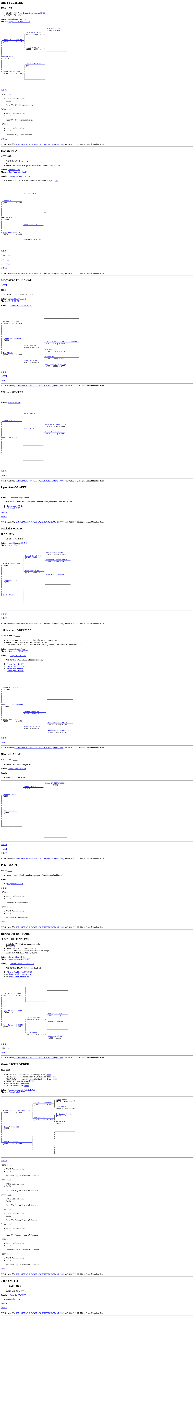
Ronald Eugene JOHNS (17, 589)
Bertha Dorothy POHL (13, 1096)
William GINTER (11, 478)
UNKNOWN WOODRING (21, 328)
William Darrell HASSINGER (22, 1044)
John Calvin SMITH (15, 1403)
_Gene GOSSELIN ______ (33, 244)
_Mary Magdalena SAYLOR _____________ (61, 398)
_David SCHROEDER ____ (65, 1191)
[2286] (54, 1169)
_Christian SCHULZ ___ (65, 1209)
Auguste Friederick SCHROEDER (21, 1182)
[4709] (60, 956)
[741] (57, 177)
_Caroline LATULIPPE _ (33, 261)
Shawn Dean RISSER (15, 721)
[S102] (9, 106)
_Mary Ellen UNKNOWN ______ (58, 625)
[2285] (26, 1175)
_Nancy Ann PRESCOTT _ (12, 785)
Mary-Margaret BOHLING (19, 1040)
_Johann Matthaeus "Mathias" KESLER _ (61, 371)
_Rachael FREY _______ (33, 467)
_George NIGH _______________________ (61, 389)
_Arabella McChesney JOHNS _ (60, 799)
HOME (4, 150)
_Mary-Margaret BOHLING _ (13, 1114)
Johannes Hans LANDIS (16, 846)
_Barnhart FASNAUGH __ (12, 347)
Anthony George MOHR (20, 543)
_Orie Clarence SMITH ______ (60, 790)
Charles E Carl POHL (16, 1037)
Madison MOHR (13, 554)
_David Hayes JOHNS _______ (58, 598)
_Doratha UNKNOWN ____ (57, 1110)
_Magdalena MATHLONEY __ (13, 80)
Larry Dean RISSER (18, 713)
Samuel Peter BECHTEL (18, 19)
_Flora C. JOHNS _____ (54, 471)
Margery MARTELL (15, 964)
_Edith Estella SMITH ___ (34, 794)
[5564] (56, 192)
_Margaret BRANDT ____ (57, 1128)
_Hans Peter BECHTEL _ (35, 33)
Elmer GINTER (14, 437)
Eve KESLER (14, 324)
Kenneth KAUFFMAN (17, 706)
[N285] (4, 929)
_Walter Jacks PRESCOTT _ (34, 776)
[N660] (4, 308)
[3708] (43, 13)
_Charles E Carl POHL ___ (13, 1076)
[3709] (20, 15)
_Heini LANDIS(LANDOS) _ (55, 852)
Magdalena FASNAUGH (13, 367)
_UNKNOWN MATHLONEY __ (35, 71)
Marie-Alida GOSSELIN (20, 188)
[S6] (7, 1140)
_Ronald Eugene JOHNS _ (12, 612)
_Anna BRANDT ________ (36, 1123)
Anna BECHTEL (10, 62)
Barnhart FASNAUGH (17, 322)
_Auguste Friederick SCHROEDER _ (17, 1205)
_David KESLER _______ (33, 376)
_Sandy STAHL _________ (12, 650)
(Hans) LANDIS (10, 886)
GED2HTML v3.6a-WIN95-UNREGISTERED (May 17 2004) (39, 156)
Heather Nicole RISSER (16, 724)
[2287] (26, 1178)
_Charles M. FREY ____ (54, 462)
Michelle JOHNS (11, 632)
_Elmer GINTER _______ (12, 458)
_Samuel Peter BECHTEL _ (13, 42)
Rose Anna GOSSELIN (18, 183)
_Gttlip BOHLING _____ (57, 1101)
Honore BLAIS (14, 181)
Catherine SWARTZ (18, 1399)
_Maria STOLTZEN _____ (65, 1218)
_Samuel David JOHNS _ (34, 603)
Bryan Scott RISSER (15, 726)
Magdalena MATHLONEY (19, 22)
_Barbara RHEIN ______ (35, 51)
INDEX (4, 102)
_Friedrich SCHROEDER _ (43, 1196)
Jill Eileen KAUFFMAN (14, 768)
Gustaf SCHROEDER (12, 1225)
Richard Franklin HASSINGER (19, 1052)
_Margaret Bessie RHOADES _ (58, 607)
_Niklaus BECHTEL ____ (56, 29)
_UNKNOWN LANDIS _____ (12, 866)
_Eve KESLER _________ (12, 385)
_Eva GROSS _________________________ (61, 380)
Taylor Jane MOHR (15, 552)
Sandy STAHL (14, 591)
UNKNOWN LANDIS (17, 838)
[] (3, 106)
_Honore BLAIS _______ (33, 206)
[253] (12, 1027)
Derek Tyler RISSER (15, 728)
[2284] (48, 1166)
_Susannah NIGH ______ (33, 394)
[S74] (8, 278)
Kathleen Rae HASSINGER (18, 1057)
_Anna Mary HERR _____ (34, 621)
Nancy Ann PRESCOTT (18, 709)
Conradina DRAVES (17, 1184)
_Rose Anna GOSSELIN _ (12, 252)
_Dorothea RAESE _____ (65, 1200)
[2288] (54, 1171)
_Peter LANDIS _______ (33, 857)
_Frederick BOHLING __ (36, 1105)
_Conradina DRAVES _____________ (17, 1242)
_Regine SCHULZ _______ (43, 1214)
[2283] (32, 1173)
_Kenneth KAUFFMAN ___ (12, 748)
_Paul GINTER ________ (33, 449)
